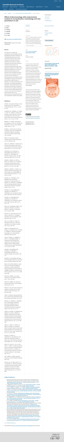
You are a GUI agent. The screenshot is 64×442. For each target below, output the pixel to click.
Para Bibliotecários (48, 20)
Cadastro (56, 0)
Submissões (21, 6)
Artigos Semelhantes (9, 377)
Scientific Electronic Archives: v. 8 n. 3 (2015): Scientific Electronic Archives (22, 388)
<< (4, 422)
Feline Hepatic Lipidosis (31, 384)
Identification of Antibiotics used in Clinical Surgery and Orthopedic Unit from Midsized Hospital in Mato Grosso (23, 394)
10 (13, 422)
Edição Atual (5, 6)
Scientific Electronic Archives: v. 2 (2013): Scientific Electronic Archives (24, 395)
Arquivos (9, 13)
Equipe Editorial (39, 6)
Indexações (11, 9)
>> (15, 422)
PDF (28, 25)
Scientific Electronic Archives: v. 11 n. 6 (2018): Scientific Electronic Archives (22, 420)
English (46, 34)
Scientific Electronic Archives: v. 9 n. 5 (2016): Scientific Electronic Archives (23, 385)
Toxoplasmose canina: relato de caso (14, 382)
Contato (46, 6)
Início (5, 13)
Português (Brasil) (48, 33)
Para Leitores (47, 17)
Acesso (60, 0)
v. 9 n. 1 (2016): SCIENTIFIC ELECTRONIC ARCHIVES (22, 13)
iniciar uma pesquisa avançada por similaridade (23, 425)
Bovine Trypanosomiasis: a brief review (26, 400)
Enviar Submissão (49, 40)
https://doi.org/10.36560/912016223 (14, 39)
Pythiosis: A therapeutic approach (33, 387)
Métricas (5, 9)
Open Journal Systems (49, 25)
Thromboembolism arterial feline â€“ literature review (28, 419)
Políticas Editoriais (30, 6)
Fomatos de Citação (30, 45)
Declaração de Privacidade (21, 9)
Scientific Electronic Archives (13, 5)
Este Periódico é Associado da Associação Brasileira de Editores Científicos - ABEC (52, 65)
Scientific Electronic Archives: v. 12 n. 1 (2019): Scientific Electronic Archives (22, 401)
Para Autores (47, 18)
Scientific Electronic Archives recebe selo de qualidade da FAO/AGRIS (52, 74)
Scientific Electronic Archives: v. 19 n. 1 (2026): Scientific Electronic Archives (24, 407)
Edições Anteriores (13, 6)
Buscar (59, 6)
